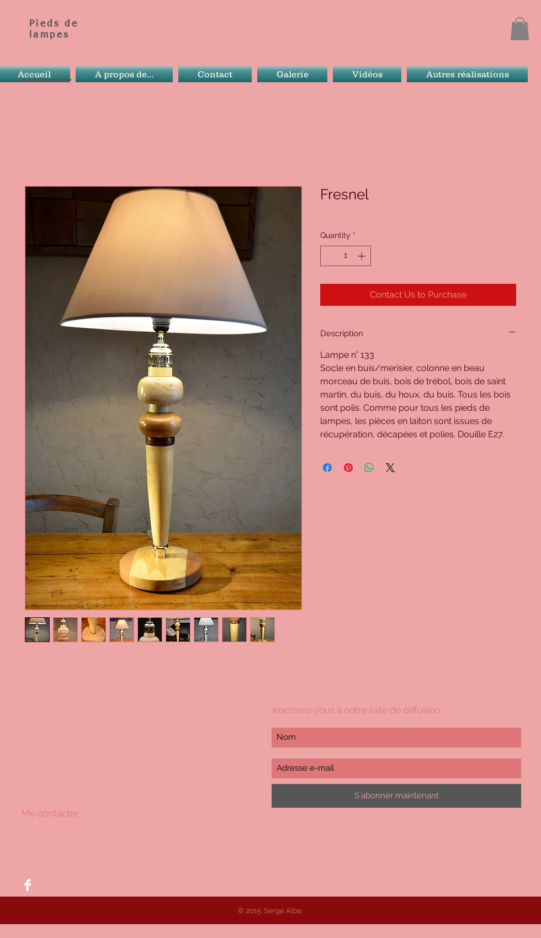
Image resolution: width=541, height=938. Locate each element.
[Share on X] (390, 467)
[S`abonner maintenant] (396, 796)
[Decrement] (329, 256)
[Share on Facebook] (327, 467)
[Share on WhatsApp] (369, 467)
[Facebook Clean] (28, 885)
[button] (519, 28)
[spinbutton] (346, 256)
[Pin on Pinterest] (348, 467)
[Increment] (362, 256)
